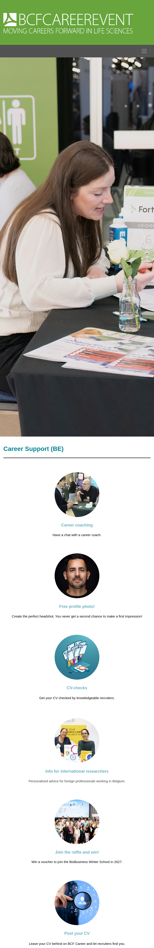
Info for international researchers (77, 771)
